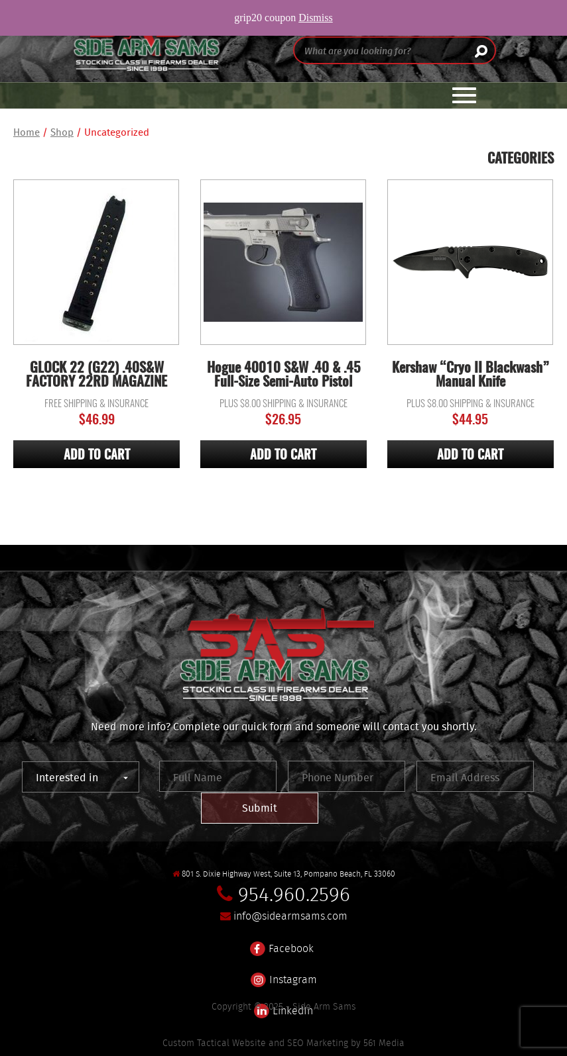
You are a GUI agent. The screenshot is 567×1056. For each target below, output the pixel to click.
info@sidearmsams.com (290, 916)
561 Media (384, 1042)
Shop (62, 132)
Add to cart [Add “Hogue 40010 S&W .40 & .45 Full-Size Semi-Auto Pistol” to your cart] (283, 456)
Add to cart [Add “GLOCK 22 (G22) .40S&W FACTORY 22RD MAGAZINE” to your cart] (97, 456)
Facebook (282, 940)
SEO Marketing (317, 1042)
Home (26, 132)
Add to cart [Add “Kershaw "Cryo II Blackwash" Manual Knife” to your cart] (470, 456)
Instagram (284, 971)
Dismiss (315, 17)
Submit (259, 808)
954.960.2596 (294, 894)
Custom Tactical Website (214, 1042)
